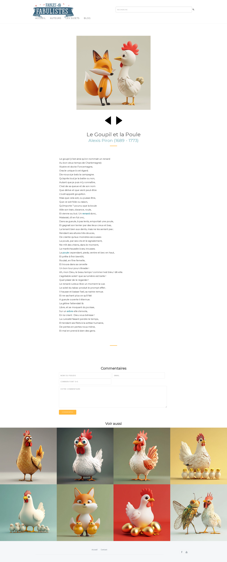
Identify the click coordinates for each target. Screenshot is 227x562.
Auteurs (55, 18)
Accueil (40, 18)
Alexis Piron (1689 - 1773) (113, 140)
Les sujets (72, 18)
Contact (104, 549)
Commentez (67, 412)
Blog (87, 18)
